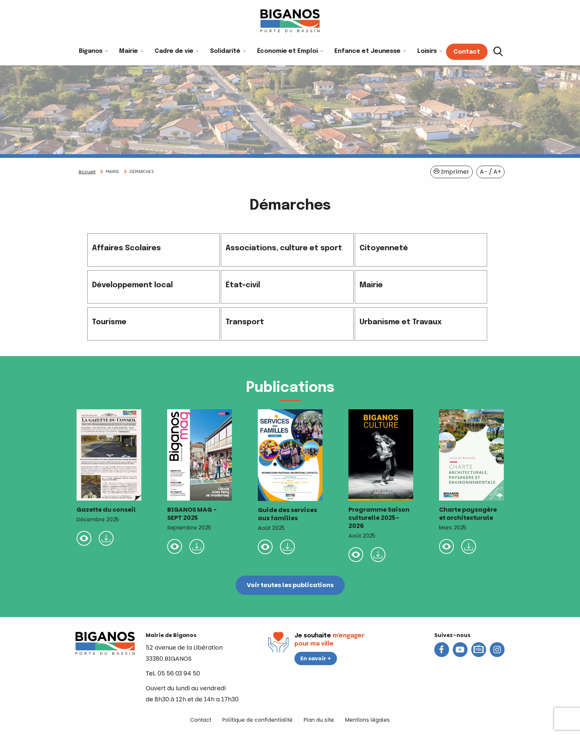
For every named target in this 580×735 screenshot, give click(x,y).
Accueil (86, 172)
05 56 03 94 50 (179, 673)
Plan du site (319, 720)
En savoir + (315, 658)
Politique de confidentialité (257, 720)
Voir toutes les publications (290, 585)
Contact (200, 720)
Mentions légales (367, 720)
